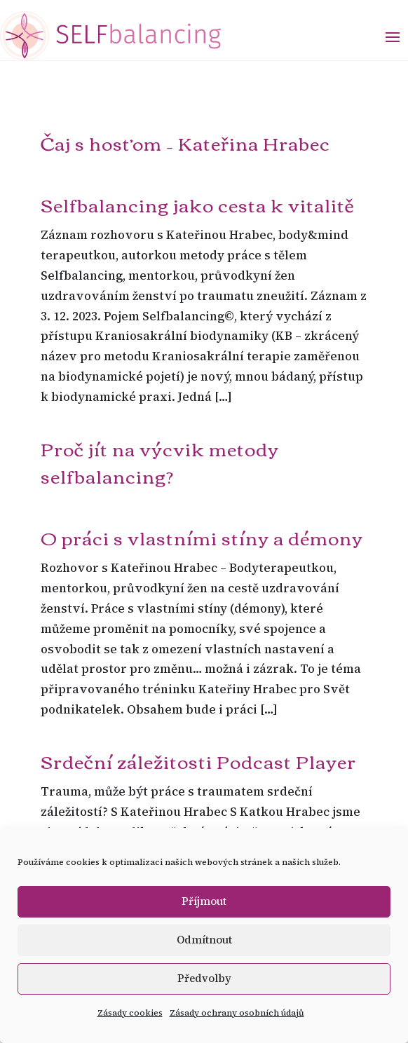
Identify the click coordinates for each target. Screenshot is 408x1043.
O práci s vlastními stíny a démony (202, 537)
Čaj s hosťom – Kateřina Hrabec (185, 142)
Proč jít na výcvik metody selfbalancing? (160, 461)
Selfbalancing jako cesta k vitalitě (198, 204)
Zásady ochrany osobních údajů (237, 1012)
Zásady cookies (130, 1012)
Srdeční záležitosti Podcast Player (198, 760)
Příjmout (204, 901)
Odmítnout (204, 939)
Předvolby (204, 978)
